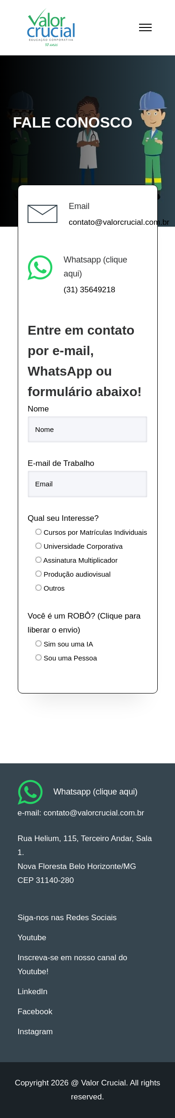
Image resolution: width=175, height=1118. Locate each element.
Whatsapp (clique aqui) (96, 791)
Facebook (35, 1011)
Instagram (35, 1031)
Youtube (32, 937)
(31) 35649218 (89, 289)
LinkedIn (33, 991)
